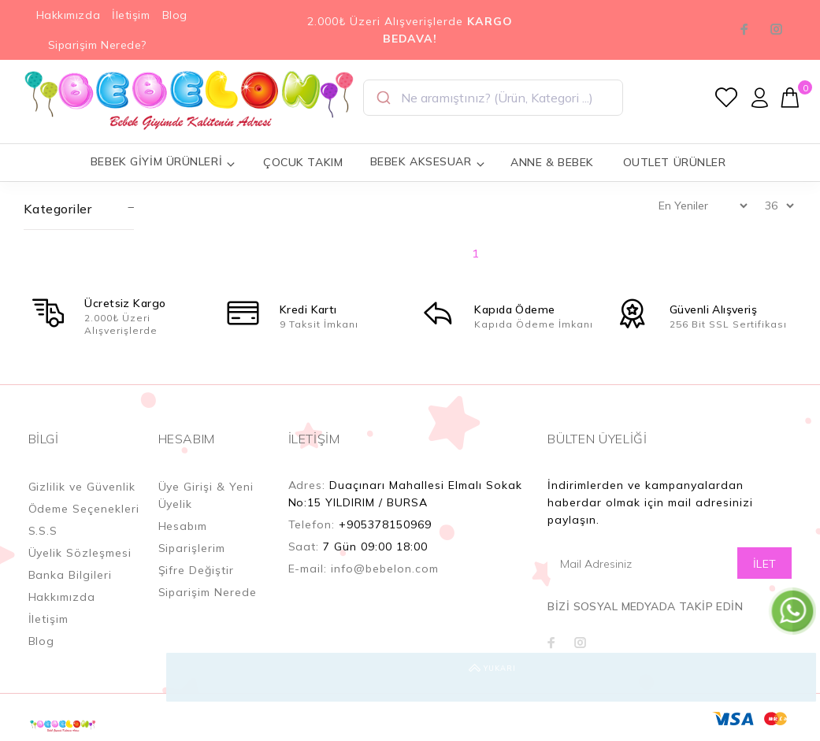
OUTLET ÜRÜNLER (674, 162)
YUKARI (791, 677)
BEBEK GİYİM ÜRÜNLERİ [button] (163, 161)
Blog (174, 15)
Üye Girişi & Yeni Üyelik (206, 495)
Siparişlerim (192, 548)
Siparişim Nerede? (97, 45)
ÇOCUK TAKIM (303, 162)
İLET (765, 564)
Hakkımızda (68, 15)
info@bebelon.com (385, 568)
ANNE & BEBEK (552, 162)
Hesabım (183, 526)
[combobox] (493, 98)
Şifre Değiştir (196, 570)
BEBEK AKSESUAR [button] (427, 161)
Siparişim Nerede (208, 592)
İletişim (131, 15)
